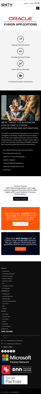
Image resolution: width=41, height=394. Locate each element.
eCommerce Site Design (8, 273)
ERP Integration (6, 288)
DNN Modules (5, 291)
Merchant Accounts (7, 281)
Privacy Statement (14, 392)
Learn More (20, 249)
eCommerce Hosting (7, 276)
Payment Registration (7, 296)
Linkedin (8, 351)
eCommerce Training (7, 286)
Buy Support (5, 319)
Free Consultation (20, 224)
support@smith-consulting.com (14, 340)
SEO (3, 283)
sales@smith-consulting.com (14, 343)
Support (3, 311)
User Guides (5, 314)
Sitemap (4, 308)
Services (3, 268)
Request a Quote (21, 199)
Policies (4, 321)
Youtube (14, 351)
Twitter (5, 351)
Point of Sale (5, 303)
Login (31, 3)
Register (26, 3)
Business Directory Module (9, 301)
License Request (6, 326)
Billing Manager (6, 299)
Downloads (5, 324)
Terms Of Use (4, 392)
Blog (3, 306)
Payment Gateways (7, 278)
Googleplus (11, 351)
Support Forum (6, 316)
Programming (5, 271)
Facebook (2, 351)
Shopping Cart (5, 294)
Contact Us (4, 329)
